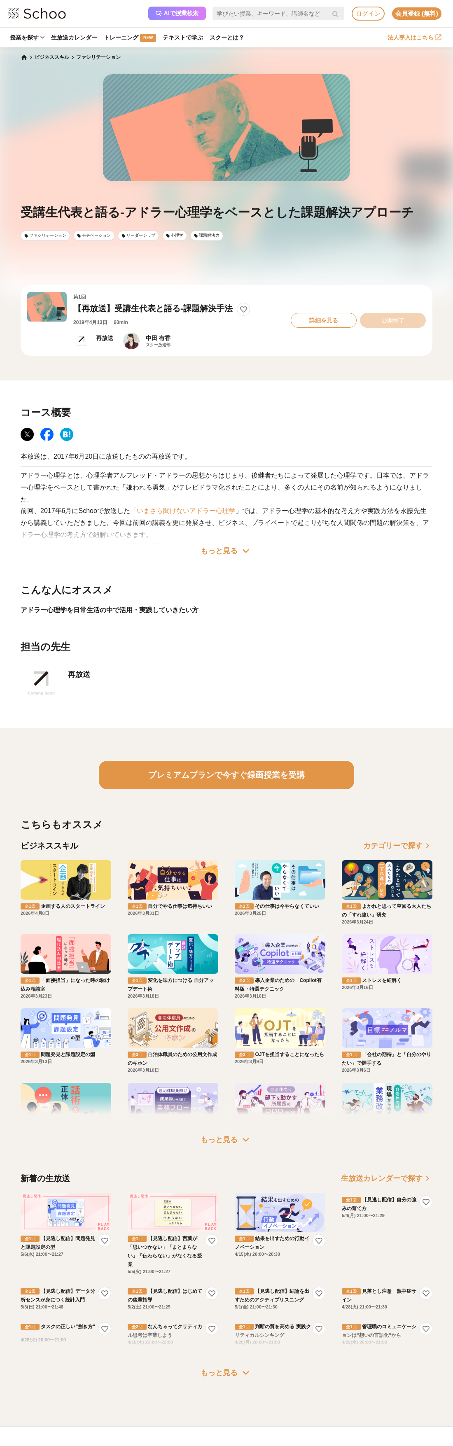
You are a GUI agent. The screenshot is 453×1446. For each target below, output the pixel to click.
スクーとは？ (227, 37)
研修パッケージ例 (177, 1395)
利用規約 (72, 1407)
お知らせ (20, 1395)
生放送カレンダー (74, 37)
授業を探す (27, 37)
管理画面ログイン (177, 1419)
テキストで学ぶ (183, 37)
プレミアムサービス (84, 1383)
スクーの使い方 (28, 1419)
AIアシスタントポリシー (89, 1442)
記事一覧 (20, 1442)
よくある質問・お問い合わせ (94, 1395)
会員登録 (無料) (416, 13)
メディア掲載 (253, 1430)
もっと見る (226, 550)
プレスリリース (255, 1419)
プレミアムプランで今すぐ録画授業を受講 (226, 774)
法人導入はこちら (414, 37)
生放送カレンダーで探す (386, 1131)
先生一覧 (20, 1430)
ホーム (18, 1383)
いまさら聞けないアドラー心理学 (186, 510)
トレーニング (130, 38)
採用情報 (248, 1407)
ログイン (368, 13)
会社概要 (248, 1395)
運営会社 (248, 1383)
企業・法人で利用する (182, 1383)
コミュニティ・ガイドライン (94, 1419)
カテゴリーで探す (397, 846)
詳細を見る (323, 320)
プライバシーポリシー (86, 1430)
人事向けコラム (174, 1407)
